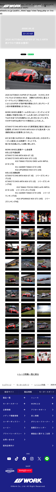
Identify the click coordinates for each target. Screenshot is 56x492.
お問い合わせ (8, 439)
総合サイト (9, 391)
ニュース (35, 397)
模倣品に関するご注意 (40, 433)
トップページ (6, 384)
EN (39, 6)
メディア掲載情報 (10, 415)
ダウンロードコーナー (40, 421)
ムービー (7, 427)
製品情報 (28, 391)
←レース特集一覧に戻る (28, 374)
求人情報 (35, 415)
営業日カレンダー (38, 427)
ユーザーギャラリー (11, 421)
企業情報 (7, 409)
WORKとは (35, 403)
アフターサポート (38, 409)
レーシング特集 (39, 384)
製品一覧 (7, 397)
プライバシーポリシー (12, 433)
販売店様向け (8, 445)
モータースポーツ (23, 384)
